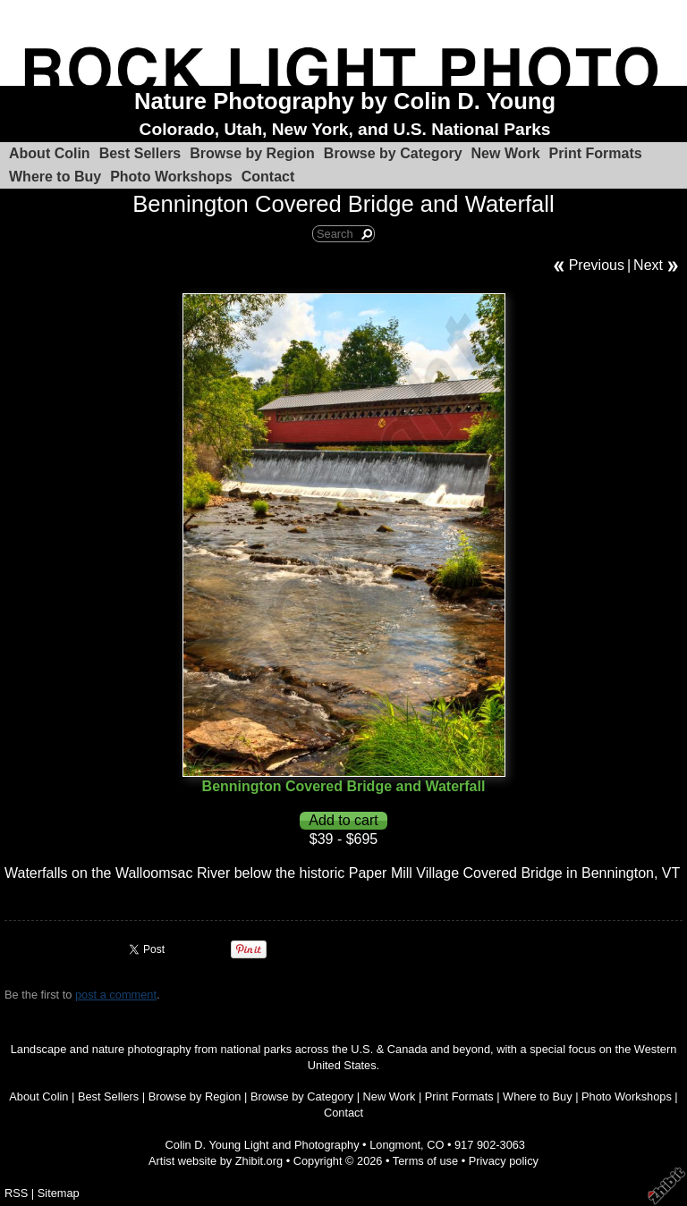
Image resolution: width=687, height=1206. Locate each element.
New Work (505, 153)
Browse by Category (393, 153)
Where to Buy (55, 176)
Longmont (394, 1144)
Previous (596, 265)
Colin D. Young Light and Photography (262, 1144)
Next (648, 265)
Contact (268, 176)
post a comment (116, 994)
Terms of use (425, 1161)
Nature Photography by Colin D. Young (345, 101)
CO (435, 1144)
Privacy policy (504, 1161)
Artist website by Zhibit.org (215, 1161)
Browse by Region (252, 153)
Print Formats (595, 153)
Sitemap (59, 1193)
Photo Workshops (171, 176)
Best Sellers (140, 153)
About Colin (49, 153)
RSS (16, 1193)
